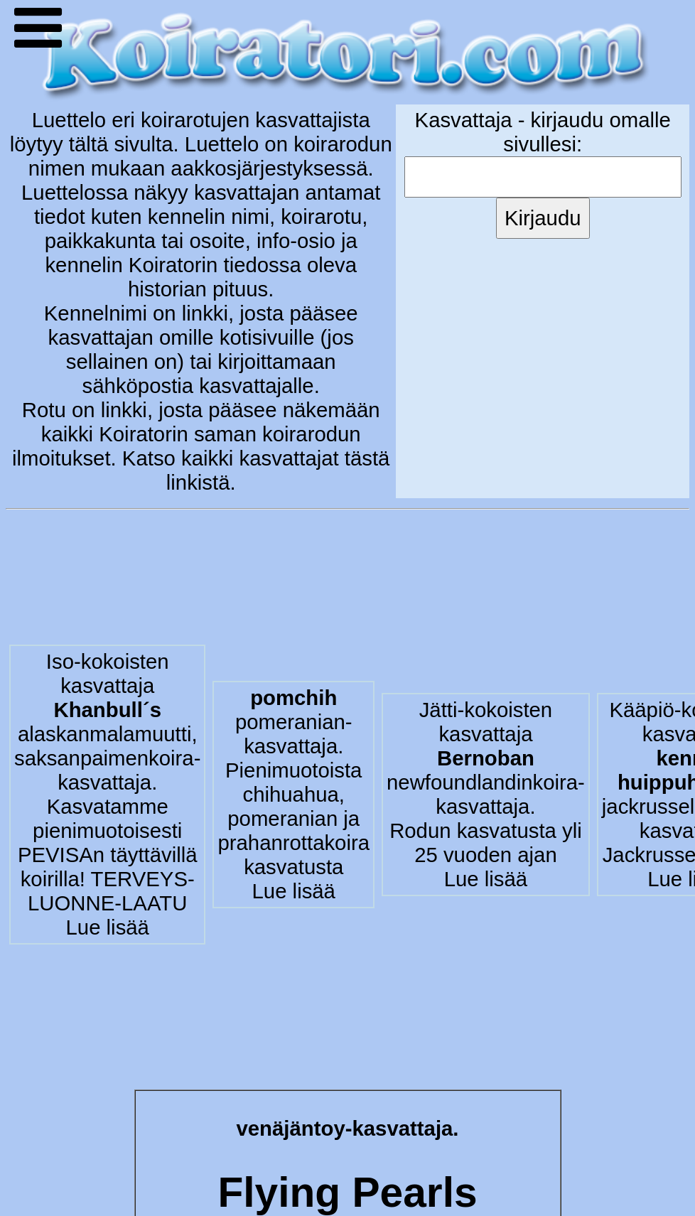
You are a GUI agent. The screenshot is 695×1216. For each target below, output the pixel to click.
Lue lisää (107, 927)
